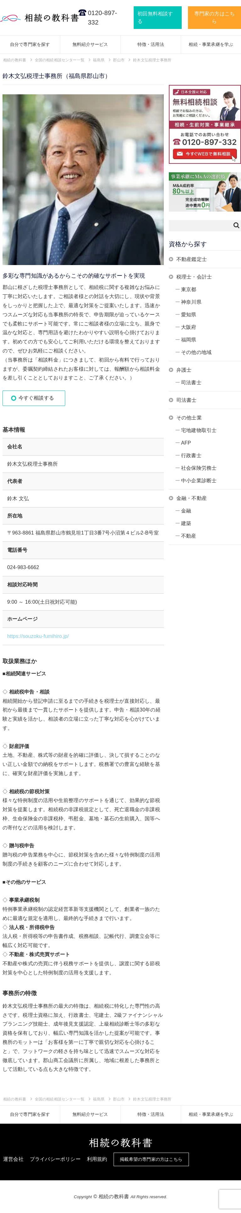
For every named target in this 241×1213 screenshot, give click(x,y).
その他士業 (189, 417)
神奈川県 (191, 302)
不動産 (188, 536)
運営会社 (13, 1159)
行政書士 (191, 455)
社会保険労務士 (199, 468)
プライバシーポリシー (55, 1159)
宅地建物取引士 (199, 430)
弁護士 (184, 370)
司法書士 (191, 382)
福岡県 (188, 339)
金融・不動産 (191, 498)
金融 (186, 510)
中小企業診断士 (199, 480)
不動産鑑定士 (191, 259)
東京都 (188, 289)
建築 (186, 523)
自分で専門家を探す (30, 44)
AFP (186, 443)
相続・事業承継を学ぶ (211, 44)
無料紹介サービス (90, 44)
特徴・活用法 (150, 44)
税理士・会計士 (194, 277)
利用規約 (97, 1159)
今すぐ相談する (36, 398)
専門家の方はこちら (214, 17)
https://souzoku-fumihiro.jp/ (38, 636)
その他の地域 (196, 352)
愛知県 (188, 314)
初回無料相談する (155, 17)
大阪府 (188, 327)
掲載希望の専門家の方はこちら (151, 1159)
